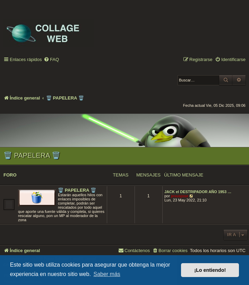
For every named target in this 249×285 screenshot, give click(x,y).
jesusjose (179, 196)
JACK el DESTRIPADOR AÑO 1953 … (197, 192)
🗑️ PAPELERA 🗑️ (31, 155)
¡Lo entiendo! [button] (210, 270)
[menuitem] (51, 60)
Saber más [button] (106, 274)
